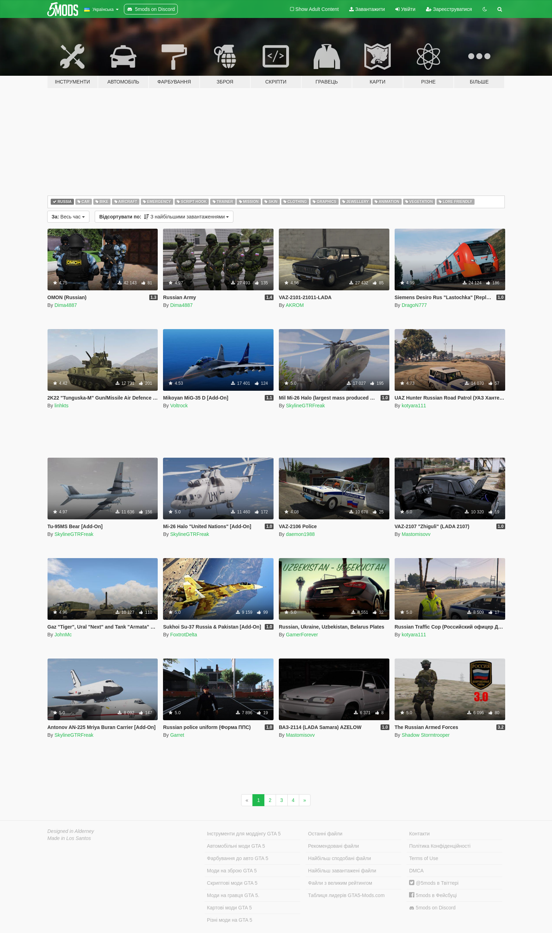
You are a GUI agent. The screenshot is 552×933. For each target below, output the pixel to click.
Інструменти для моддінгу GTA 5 (244, 833)
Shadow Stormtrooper (426, 735)
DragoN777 (414, 305)
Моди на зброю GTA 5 (232, 870)
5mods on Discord (432, 908)
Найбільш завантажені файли (342, 870)
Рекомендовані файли (333, 846)
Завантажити (367, 9)
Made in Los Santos (69, 838)
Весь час (68, 217)
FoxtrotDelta (183, 634)
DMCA (416, 870)
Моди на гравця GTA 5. (233, 895)
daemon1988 (300, 534)
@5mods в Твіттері (433, 883)
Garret (177, 735)
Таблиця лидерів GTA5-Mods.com (346, 895)
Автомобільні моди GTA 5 (236, 846)
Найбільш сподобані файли (339, 858)
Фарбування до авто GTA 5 (237, 858)
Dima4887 (66, 305)
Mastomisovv (416, 534)
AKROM (294, 305)
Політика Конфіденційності (439, 846)
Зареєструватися (449, 9)
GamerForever (302, 634)
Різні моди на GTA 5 (229, 920)
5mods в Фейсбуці (433, 895)
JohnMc (63, 634)
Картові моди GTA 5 (229, 907)
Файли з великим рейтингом (340, 883)
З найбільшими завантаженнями (164, 217)
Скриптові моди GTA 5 (232, 883)
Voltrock (179, 405)
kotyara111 (414, 405)
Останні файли (325, 833)
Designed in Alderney (71, 831)
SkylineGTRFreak (305, 405)
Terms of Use (423, 858)
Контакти (419, 833)
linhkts (62, 405)
